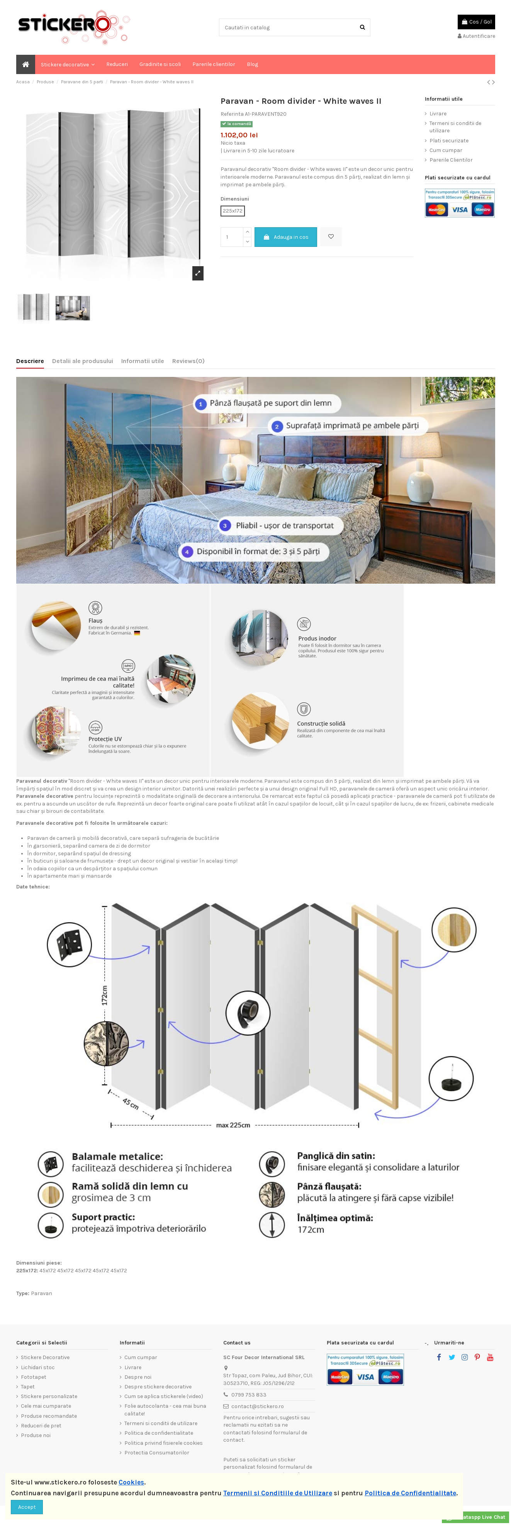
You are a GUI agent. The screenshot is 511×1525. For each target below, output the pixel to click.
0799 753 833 (249, 1395)
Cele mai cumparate (46, 1406)
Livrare (438, 113)
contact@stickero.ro (257, 1406)
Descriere (30, 361)
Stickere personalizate (49, 1396)
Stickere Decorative (45, 1357)
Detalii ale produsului (82, 361)
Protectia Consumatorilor (156, 1452)
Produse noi (36, 1435)
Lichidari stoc (38, 1367)
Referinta (232, 114)
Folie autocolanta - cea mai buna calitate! (165, 1410)
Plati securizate (449, 140)
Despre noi (137, 1377)
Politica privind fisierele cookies (163, 1443)
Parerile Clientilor (451, 160)
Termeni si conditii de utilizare (455, 127)
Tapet (28, 1386)
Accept (27, 1507)
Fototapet (33, 1377)
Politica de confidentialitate (158, 1433)
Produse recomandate (49, 1416)
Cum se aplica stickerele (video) (163, 1396)
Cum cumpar (446, 150)
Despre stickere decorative (158, 1386)
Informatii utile (142, 361)
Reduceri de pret (41, 1425)
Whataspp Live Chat (475, 1518)
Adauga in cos (286, 237)
